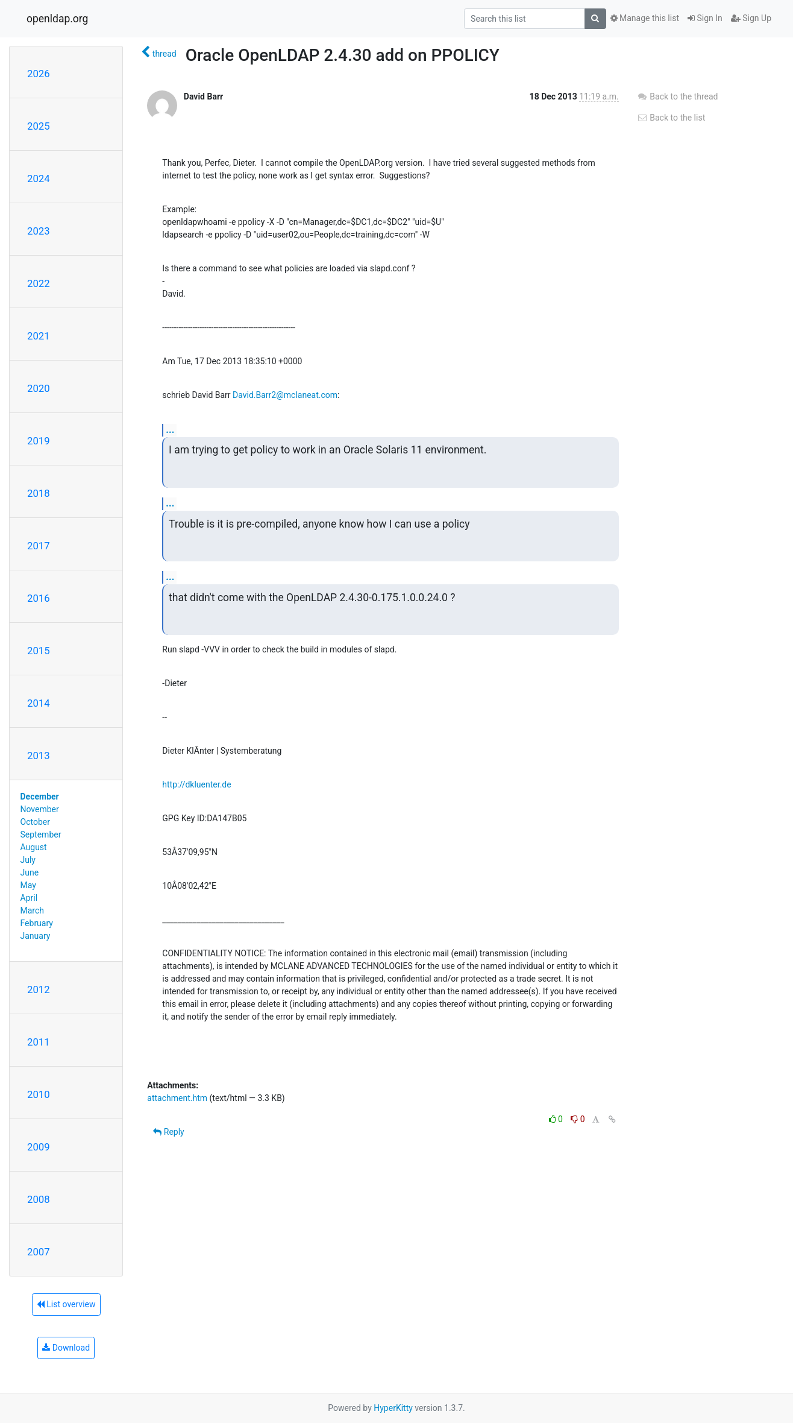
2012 (38, 989)
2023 (38, 231)
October (35, 822)
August (33, 847)
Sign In (705, 18)
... (170, 429)
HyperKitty (393, 1408)
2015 (38, 651)
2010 (38, 1094)
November (39, 809)
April (29, 898)
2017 (38, 546)
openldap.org (57, 19)
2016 (38, 598)
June (29, 872)
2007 (38, 1252)
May (28, 885)
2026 (38, 74)
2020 (38, 388)
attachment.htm (177, 1098)
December (39, 796)
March (32, 910)
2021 (38, 336)
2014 (38, 703)
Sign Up (751, 18)
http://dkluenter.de (196, 784)
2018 (38, 493)
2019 (38, 441)
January (35, 936)
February (36, 923)
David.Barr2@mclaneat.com (285, 395)
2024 (38, 178)
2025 (38, 126)
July (28, 860)
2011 (38, 1042)
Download (66, 1347)
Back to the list (671, 117)
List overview (66, 1304)
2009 (38, 1147)
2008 (38, 1199)
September (40, 834)
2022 (38, 283)
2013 (38, 755)
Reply (168, 1132)
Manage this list (644, 18)
